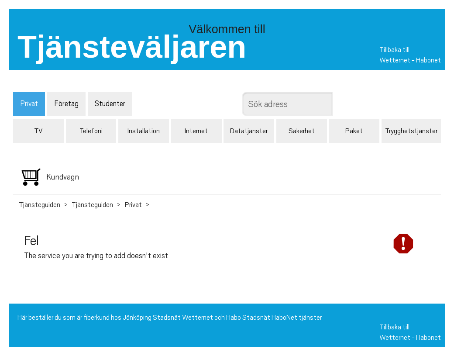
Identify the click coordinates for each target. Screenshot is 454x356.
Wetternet (394, 60)
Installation (143, 131)
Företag (66, 104)
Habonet (428, 60)
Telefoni (91, 131)
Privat (29, 104)
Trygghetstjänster (411, 131)
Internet (196, 131)
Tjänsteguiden (39, 205)
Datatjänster (249, 131)
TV (38, 131)
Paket (354, 131)
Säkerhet (302, 131)
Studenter (110, 104)
